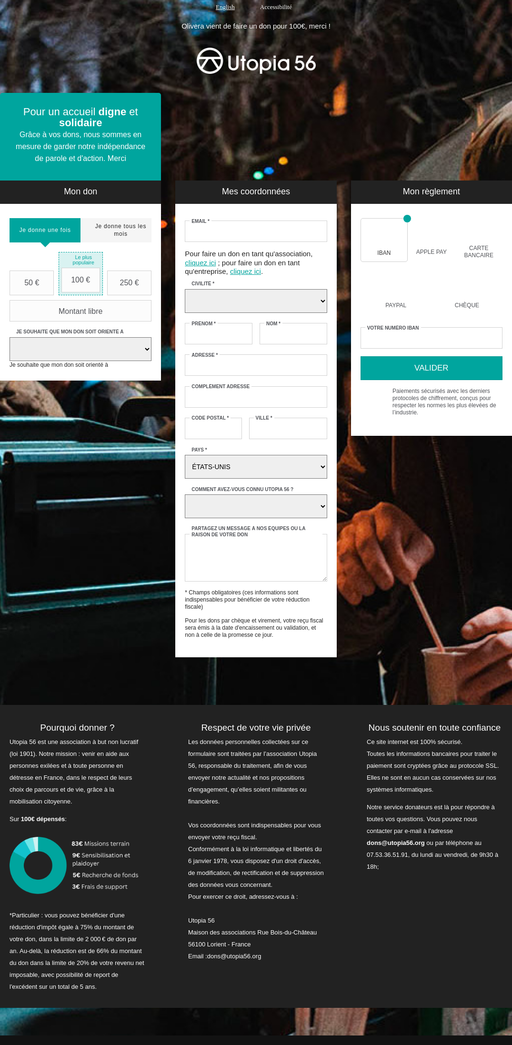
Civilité (202, 283)
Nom (273, 323)
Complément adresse (220, 386)
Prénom (203, 323)
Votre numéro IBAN (393, 328)
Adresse (204, 355)
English (225, 6)
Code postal (210, 418)
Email (200, 221)
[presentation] (45, 230)
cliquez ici (200, 263)
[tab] (45, 230)
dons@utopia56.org (396, 842)
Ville (264, 418)
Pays (199, 449)
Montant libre (57, 311)
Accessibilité (276, 6)
